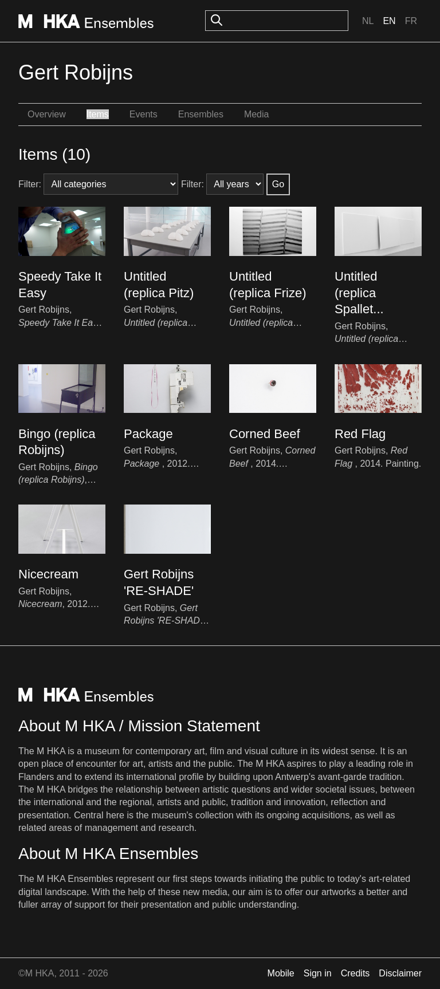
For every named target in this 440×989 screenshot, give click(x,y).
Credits (355, 973)
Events (143, 114)
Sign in (318, 973)
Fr (411, 21)
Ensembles (200, 114)
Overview (47, 114)
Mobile (281, 973)
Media (256, 114)
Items (98, 114)
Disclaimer (400, 973)
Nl (368, 21)
